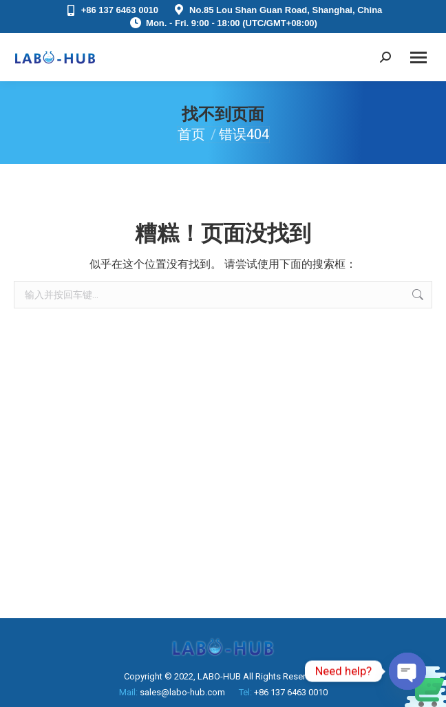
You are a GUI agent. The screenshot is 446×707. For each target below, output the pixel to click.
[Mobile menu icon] (418, 57)
